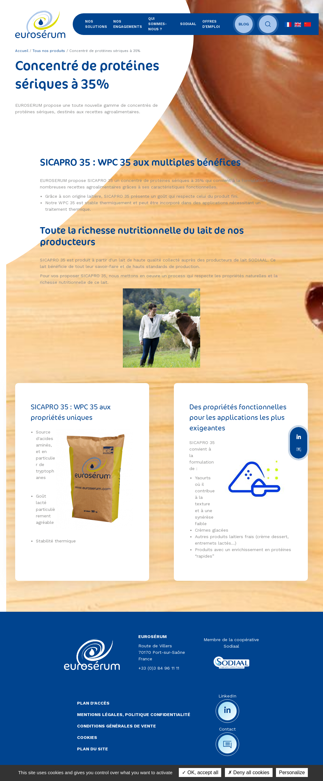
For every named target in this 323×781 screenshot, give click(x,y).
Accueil (21, 51)
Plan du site (92, 749)
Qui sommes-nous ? (162, 24)
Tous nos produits (48, 51)
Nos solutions (97, 24)
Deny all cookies (248, 772)
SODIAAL (191, 24)
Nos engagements (128, 24)
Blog (248, 24)
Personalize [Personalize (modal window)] (292, 772)
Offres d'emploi (213, 24)
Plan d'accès (93, 703)
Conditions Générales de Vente (116, 726)
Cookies (87, 737)
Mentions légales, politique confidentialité (133, 714)
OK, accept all (200, 772)
